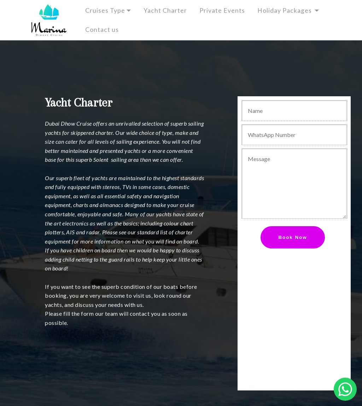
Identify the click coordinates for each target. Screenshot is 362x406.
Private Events (222, 10)
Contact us (107, 29)
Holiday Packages (285, 10)
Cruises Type (105, 10)
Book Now (292, 237)
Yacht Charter (165, 10)
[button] (345, 389)
